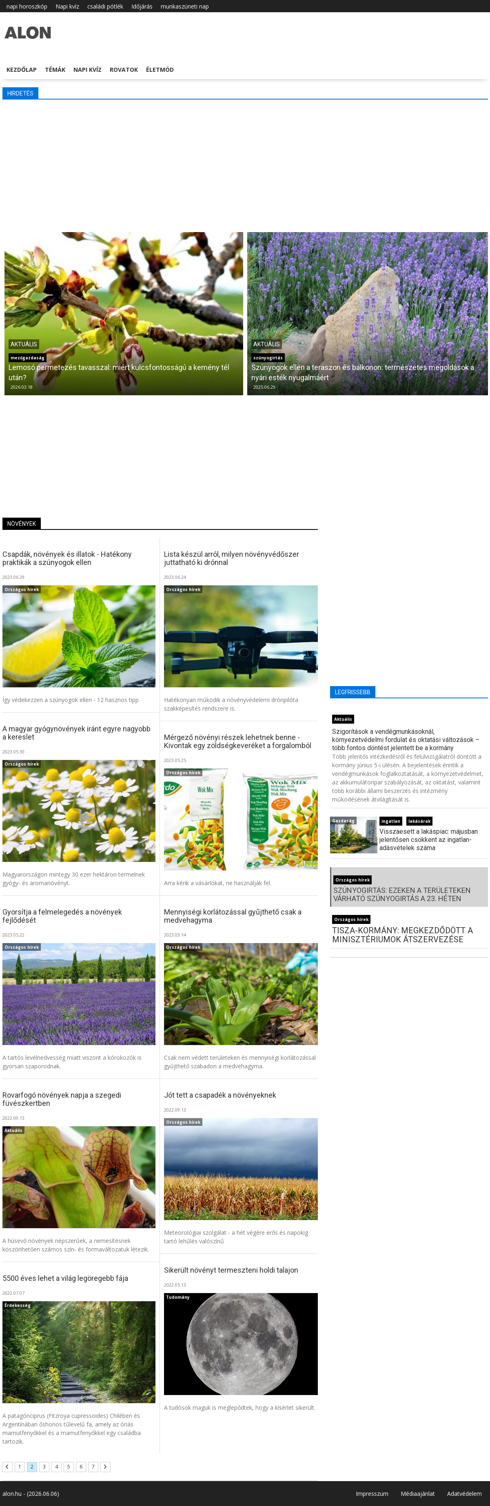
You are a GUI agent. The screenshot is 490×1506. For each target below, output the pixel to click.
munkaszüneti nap (185, 6)
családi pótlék (105, 6)
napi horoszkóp (27, 6)
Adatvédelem (464, 1493)
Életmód (160, 69)
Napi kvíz (67, 6)
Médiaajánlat (418, 1493)
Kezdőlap (22, 69)
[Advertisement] (245, 165)
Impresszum (372, 1493)
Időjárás (142, 6)
